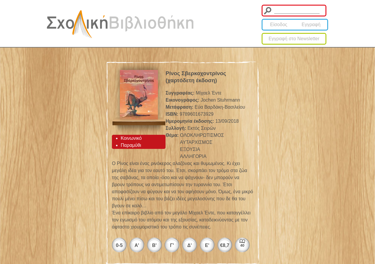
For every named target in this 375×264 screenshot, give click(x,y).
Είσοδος (278, 24)
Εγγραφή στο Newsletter (294, 38)
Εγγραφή (311, 24)
